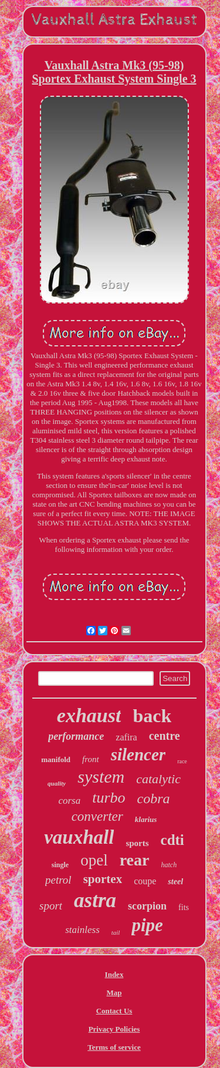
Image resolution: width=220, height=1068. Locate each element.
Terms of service (114, 1047)
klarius (146, 819)
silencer (138, 754)
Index (114, 974)
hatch (169, 865)
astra (95, 900)
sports (137, 843)
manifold (55, 759)
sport (50, 905)
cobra (153, 798)
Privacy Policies (114, 1029)
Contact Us (114, 1010)
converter (97, 816)
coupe (145, 881)
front (90, 759)
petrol (58, 880)
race (182, 761)
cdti (172, 840)
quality (57, 783)
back (152, 715)
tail (115, 932)
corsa (69, 800)
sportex (103, 879)
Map (114, 992)
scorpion (147, 906)
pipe (147, 925)
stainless (82, 929)
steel (175, 881)
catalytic (158, 778)
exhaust (89, 715)
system (100, 776)
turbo (108, 797)
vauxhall (79, 837)
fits (183, 907)
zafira (126, 737)
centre (164, 735)
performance (76, 736)
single (60, 865)
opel (94, 860)
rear (135, 860)
